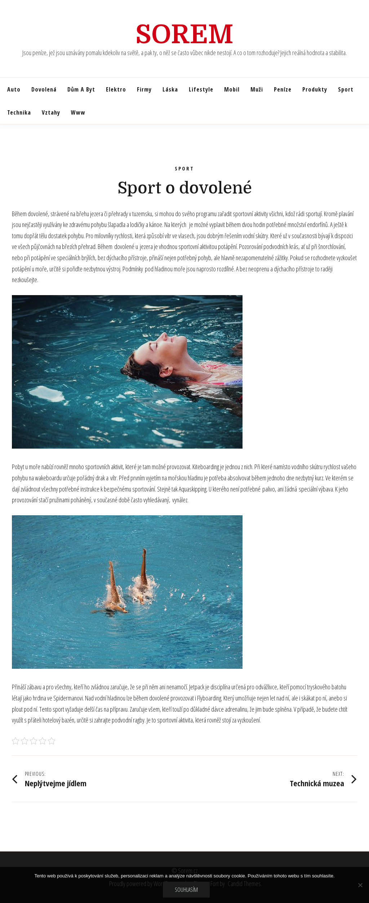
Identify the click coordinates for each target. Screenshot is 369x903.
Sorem (184, 34)
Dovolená (44, 89)
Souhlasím (186, 890)
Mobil (232, 89)
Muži (256, 89)
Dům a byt (81, 89)
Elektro (116, 89)
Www (78, 112)
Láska (170, 89)
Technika (19, 112)
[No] (360, 885)
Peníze (283, 89)
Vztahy (51, 112)
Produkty (314, 89)
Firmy (144, 89)
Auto (14, 89)
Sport (346, 89)
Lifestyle (201, 89)
